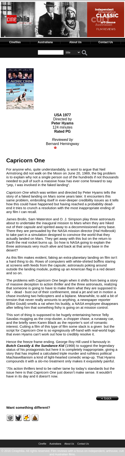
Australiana (45, 42)
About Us (75, 42)
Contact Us (105, 42)
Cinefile (42, 444)
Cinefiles (15, 42)
